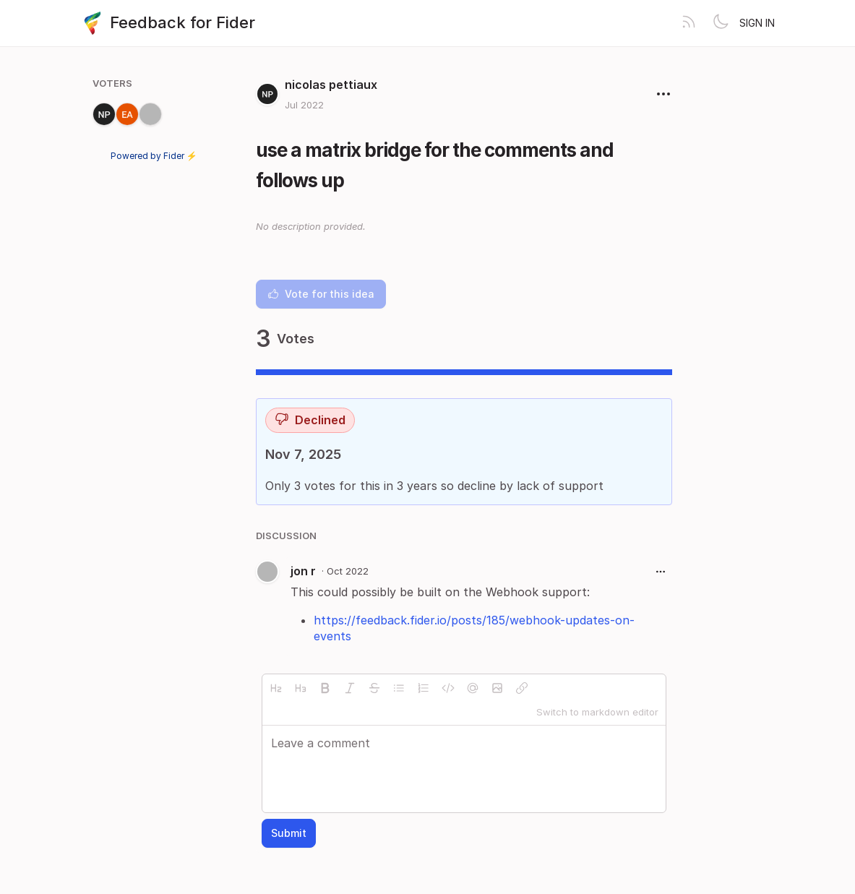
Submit (288, 833)
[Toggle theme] (721, 23)
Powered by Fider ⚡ (154, 155)
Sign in (757, 23)
